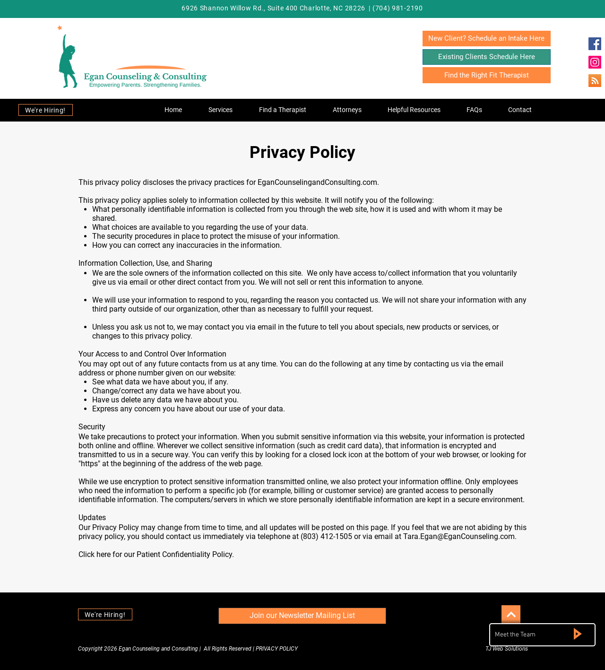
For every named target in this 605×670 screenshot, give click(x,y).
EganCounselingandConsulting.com (317, 182)
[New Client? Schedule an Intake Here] (487, 38)
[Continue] (510, 614)
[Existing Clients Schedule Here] (487, 57)
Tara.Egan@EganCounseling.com (459, 536)
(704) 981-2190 (397, 8)
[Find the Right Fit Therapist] (487, 75)
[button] (220, 109)
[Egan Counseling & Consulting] (594, 43)
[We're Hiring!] (45, 110)
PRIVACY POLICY (277, 648)
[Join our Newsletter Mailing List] (302, 616)
